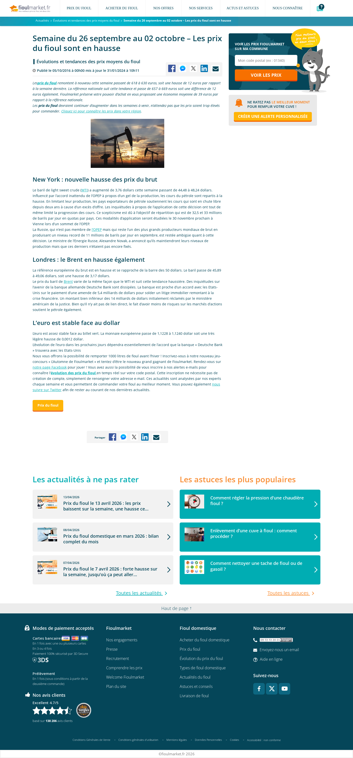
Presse (112, 649)
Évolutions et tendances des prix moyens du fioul (88, 61)
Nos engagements (121, 640)
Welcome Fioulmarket (125, 677)
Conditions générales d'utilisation (138, 740)
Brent (68, 281)
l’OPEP (97, 229)
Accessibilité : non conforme (264, 740)
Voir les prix (266, 75)
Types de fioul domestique (203, 668)
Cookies (234, 740)
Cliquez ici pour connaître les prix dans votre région (101, 111)
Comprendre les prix (124, 668)
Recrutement (117, 658)
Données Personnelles (208, 740)
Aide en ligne (271, 659)
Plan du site (116, 686)
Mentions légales (176, 740)
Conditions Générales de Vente (91, 740)
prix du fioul (47, 83)
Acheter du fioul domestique (204, 640)
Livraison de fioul (194, 695)
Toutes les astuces (288, 593)
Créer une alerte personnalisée (273, 116)
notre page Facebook (50, 367)
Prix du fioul (190, 649)
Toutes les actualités (139, 593)
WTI (84, 190)
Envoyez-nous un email (279, 649)
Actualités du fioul (195, 677)
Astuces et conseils (196, 686)
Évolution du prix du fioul (201, 658)
